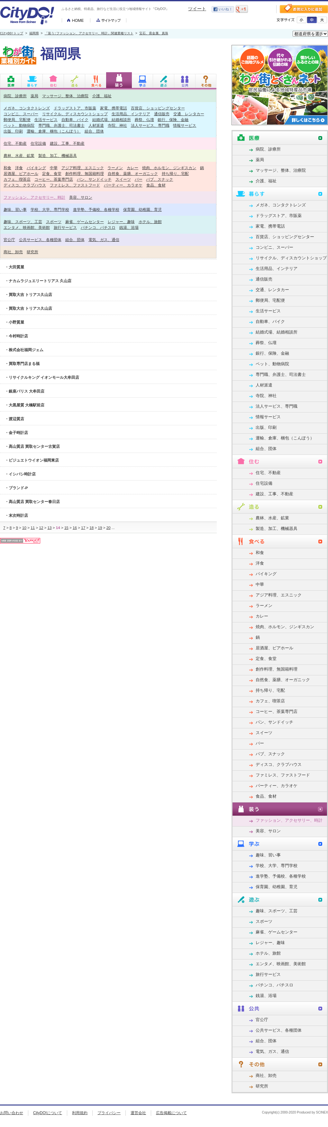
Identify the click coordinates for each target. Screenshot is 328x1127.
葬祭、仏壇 (144, 119)
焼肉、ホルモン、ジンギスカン (169, 168)
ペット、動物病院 (19, 125)
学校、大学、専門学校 (50, 209)
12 (41, 527)
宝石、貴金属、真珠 (153, 33)
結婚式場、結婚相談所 (111, 119)
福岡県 (34, 33)
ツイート (197, 8)
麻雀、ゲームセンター (84, 222)
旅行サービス (65, 227)
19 (100, 527)
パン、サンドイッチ (94, 179)
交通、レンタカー (188, 114)
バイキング (36, 168)
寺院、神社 (117, 125)
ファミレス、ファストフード (75, 185)
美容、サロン (80, 197)
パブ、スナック (159, 179)
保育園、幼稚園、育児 (142, 209)
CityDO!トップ (11, 33)
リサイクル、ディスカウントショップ (75, 114)
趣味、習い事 (15, 209)
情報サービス (184, 125)
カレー (132, 168)
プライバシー (109, 1113)
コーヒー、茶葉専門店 (53, 179)
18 (91, 527)
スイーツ (123, 179)
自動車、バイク (74, 119)
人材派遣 (96, 125)
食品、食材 (156, 185)
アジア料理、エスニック (82, 168)
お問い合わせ (11, 1113)
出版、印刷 (13, 131)
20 (108, 527)
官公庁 (9, 240)
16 (75, 527)
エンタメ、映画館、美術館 (27, 227)
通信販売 (161, 114)
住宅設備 (38, 143)
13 (50, 527)
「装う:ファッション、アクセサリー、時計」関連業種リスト (89, 33)
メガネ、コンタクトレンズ (27, 108)
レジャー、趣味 (121, 222)
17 (83, 527)
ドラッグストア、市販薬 (75, 108)
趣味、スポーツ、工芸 (23, 222)
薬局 (34, 96)
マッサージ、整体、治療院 (65, 96)
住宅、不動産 (15, 143)
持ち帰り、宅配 (175, 173)
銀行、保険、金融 (173, 119)
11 (33, 527)
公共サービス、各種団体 (40, 240)
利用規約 (79, 1113)
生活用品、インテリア (131, 114)
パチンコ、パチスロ (98, 227)
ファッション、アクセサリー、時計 (34, 197)
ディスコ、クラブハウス (25, 185)
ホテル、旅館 (150, 222)
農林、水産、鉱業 (19, 155)
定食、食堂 (51, 173)
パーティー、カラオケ (123, 185)
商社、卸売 (13, 252)
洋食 (19, 168)
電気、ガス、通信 (103, 240)
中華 (54, 168)
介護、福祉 (102, 96)
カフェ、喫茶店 (17, 179)
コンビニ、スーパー (21, 114)
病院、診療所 (15, 96)
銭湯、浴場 (129, 227)
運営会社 (138, 1113)
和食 (7, 168)
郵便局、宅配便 (17, 119)
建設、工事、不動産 (67, 143)
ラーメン (115, 168)
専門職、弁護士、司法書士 (61, 125)
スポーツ (53, 222)
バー (138, 179)
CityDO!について (47, 1113)
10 (24, 527)
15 (66, 527)
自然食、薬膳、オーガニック (133, 173)
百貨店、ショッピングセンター (158, 108)
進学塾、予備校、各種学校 (96, 209)
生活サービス (46, 119)
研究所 (32, 252)
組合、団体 (94, 131)
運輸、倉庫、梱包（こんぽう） (54, 131)
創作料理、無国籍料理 (84, 173)
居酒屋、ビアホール (21, 173)
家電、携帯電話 (113, 108)
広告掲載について (171, 1113)
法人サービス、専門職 (150, 125)
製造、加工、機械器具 (57, 155)
